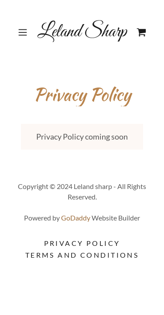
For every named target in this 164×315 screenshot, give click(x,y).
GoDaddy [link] (75, 218)
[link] (82, 32)
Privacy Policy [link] (82, 243)
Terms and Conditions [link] (82, 255)
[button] (24, 32)
